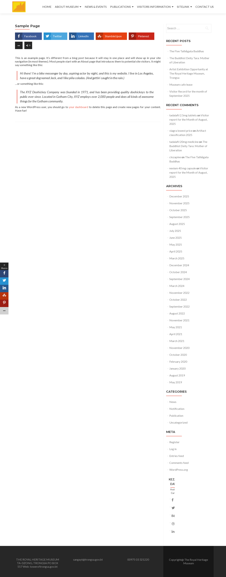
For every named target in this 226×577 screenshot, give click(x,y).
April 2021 (175, 334)
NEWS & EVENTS (96, 6)
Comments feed (179, 462)
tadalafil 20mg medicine (183, 141)
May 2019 (175, 382)
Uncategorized (178, 422)
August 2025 (177, 223)
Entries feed (176, 455)
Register (174, 442)
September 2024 (179, 279)
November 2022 (179, 292)
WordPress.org (178, 469)
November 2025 (179, 203)
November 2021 (179, 320)
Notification (176, 408)
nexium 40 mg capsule (182, 168)
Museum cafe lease (180, 84)
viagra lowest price (180, 130)
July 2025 (175, 230)
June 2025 (175, 237)
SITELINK (183, 6)
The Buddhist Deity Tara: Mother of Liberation (188, 146)
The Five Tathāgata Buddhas (186, 51)
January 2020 (177, 368)
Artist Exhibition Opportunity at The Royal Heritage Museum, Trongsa (188, 73)
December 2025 (179, 196)
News (172, 401)
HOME (46, 6)
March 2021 (176, 341)
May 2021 (175, 327)
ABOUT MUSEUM (67, 6)
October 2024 (178, 272)
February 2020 (178, 361)
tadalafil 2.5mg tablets (183, 115)
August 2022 (177, 313)
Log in (173, 449)
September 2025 (179, 217)
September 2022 (179, 306)
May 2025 (175, 244)
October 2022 (178, 299)
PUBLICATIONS (120, 6)
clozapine (175, 157)
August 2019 (177, 375)
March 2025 (176, 258)
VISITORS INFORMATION (154, 6)
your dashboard (78, 107)
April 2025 (175, 251)
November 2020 (179, 347)
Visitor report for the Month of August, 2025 (189, 119)
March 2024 (176, 285)
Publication (176, 415)
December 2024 (179, 265)
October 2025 (178, 210)
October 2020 (178, 354)
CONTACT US (204, 6)
